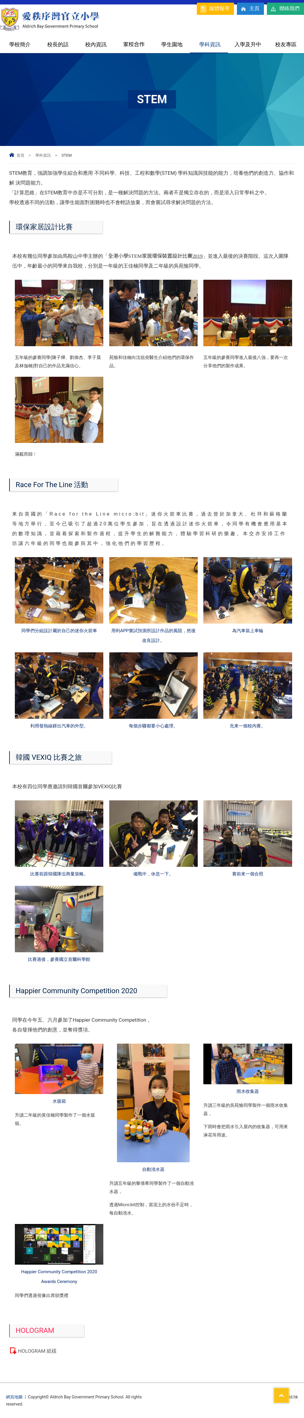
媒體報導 (214, 8)
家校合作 (134, 44)
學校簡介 (20, 44)
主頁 (249, 8)
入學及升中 (248, 44)
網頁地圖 (14, 1397)
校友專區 (286, 44)
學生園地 (172, 44)
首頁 (20, 155)
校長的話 (58, 44)
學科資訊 (210, 44)
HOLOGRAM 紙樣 (37, 1351)
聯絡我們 (285, 8)
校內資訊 (96, 44)
